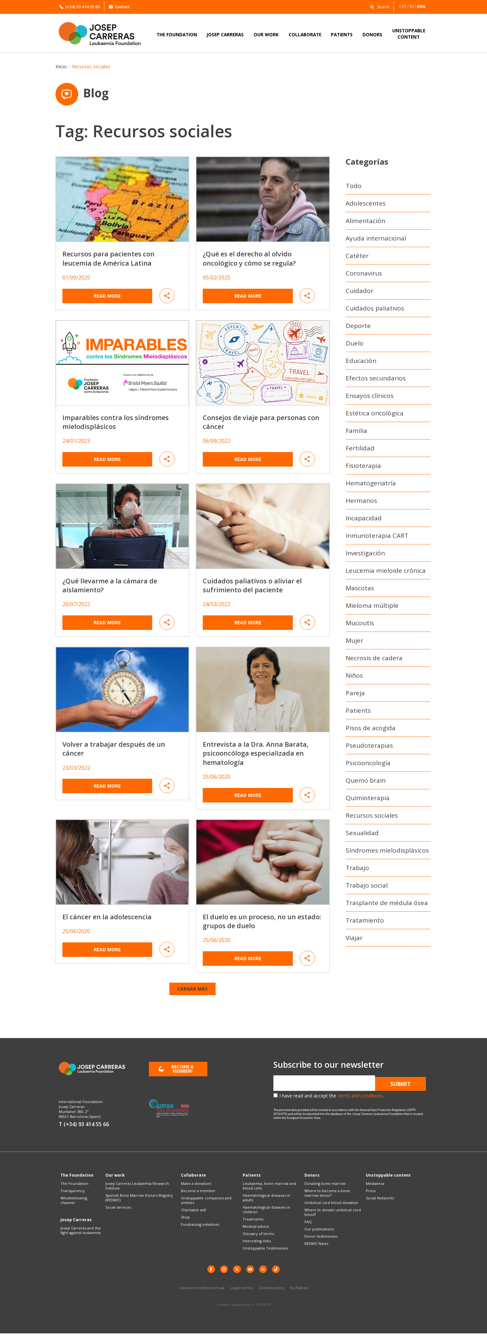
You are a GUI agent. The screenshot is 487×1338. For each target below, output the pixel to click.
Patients (358, 712)
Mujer (354, 642)
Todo (354, 188)
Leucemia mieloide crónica (386, 573)
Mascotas (360, 590)
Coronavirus (364, 275)
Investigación (365, 555)
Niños (354, 677)
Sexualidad (362, 835)
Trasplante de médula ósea (387, 905)
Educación (361, 363)
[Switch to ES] (413, 6)
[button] (378, 6)
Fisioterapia (363, 468)
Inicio (61, 66)
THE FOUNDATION (177, 34)
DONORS (372, 34)
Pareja (355, 695)
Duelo (355, 345)
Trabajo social (367, 887)
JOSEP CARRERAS (225, 34)
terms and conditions (360, 1098)
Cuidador (359, 293)
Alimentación (365, 223)
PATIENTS (342, 34)
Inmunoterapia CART (377, 538)
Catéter (357, 258)
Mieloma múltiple (372, 608)
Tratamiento (365, 922)
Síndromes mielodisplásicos (387, 852)
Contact (119, 7)
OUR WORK (266, 34)
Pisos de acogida (371, 730)
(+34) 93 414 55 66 (79, 7)
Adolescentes (366, 205)
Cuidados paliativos (375, 310)
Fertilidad (360, 450)
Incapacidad (364, 520)
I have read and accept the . (331, 1098)
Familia (356, 433)
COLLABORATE (305, 34)
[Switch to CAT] (404, 6)
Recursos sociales (372, 817)
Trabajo (357, 870)
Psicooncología (368, 765)
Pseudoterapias (369, 747)
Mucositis (360, 625)
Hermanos (361, 503)
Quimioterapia (368, 800)
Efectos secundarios (376, 380)
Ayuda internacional (376, 240)
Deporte (358, 328)
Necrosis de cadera (374, 660)
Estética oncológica (374, 415)
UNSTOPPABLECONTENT (408, 33)
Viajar (354, 940)
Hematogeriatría (371, 485)
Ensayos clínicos (370, 398)
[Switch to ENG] (422, 6)
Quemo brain (366, 782)
